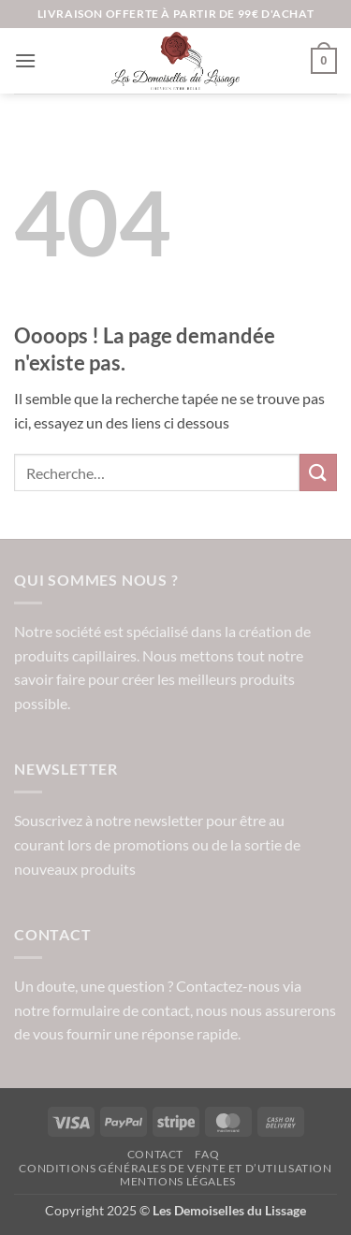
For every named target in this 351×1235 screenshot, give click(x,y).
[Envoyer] (318, 472)
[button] (25, 60)
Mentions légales (178, 1181)
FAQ (207, 1154)
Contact (155, 1154)
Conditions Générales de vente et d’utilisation (175, 1168)
